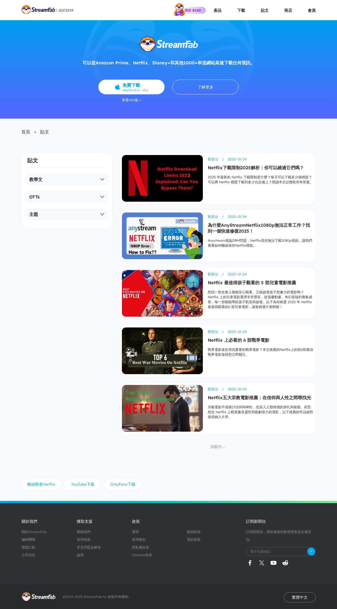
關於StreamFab (34, 532)
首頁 (25, 132)
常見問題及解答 (89, 547)
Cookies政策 (142, 555)
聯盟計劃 (28, 547)
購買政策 (194, 532)
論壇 (80, 555)
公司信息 (28, 555)
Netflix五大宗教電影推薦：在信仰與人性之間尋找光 (259, 397)
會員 (312, 10)
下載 (241, 10)
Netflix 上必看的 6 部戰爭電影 (238, 340)
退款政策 (194, 539)
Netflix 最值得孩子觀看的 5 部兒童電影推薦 (252, 282)
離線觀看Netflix (41, 484)
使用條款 (139, 539)
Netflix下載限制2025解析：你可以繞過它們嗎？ (256, 167)
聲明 (135, 532)
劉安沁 (213, 159)
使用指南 (84, 539)
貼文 (265, 10)
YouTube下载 (82, 484)
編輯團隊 (28, 539)
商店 (288, 10)
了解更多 (205, 87)
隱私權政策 (140, 547)
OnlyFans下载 (122, 484)
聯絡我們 (84, 532)
